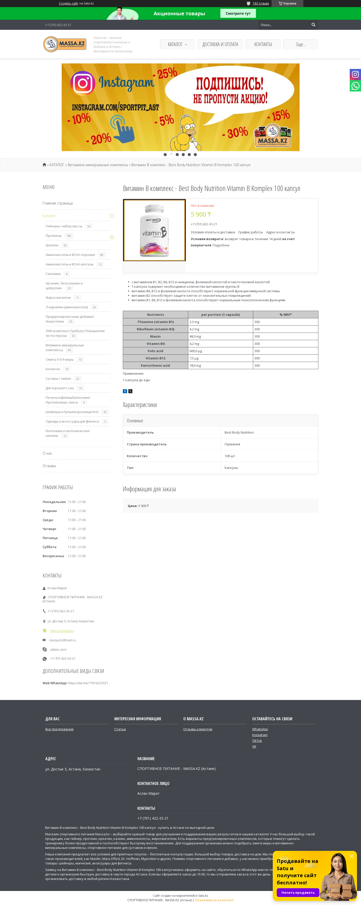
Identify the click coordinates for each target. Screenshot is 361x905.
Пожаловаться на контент (214, 900)
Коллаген (53, 369)
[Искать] (313, 25)
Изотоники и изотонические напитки (68, 433)
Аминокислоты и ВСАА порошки (70, 254)
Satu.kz (203, 895)
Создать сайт (68, 3)
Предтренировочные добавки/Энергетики (70, 319)
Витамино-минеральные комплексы (98, 165)
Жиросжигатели (58, 297)
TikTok (257, 740)
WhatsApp (260, 729)
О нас (47, 453)
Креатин (52, 245)
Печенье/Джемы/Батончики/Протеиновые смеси (68, 400)
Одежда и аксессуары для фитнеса (72, 421)
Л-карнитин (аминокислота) (67, 307)
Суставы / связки (58, 378)
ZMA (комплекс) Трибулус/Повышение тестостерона (75, 333)
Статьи (120, 729)
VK (254, 746)
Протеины (53, 235)
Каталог (49, 215)
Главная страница (58, 203)
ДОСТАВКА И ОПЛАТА (220, 44)
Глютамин (53, 273)
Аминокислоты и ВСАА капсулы (69, 264)
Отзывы (49, 465)
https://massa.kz (62, 631)
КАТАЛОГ (175, 44)
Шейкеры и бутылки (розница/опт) (72, 412)
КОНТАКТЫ (263, 44)
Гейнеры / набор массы (64, 226)
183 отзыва (261, 3)
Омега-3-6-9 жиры (59, 359)
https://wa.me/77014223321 (88, 683)
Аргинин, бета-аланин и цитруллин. (64, 285)
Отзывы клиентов (197, 729)
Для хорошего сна (60, 388)
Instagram (259, 735)
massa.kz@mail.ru (62, 640)
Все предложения (59, 729)
